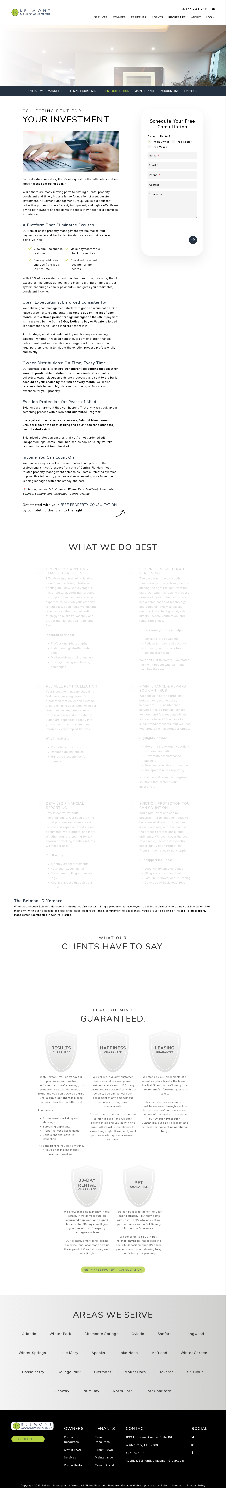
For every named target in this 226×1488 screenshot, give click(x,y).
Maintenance (145, 91)
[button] (211, 9)
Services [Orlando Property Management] (101, 17)
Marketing (56, 91)
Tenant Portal (104, 1465)
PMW (164, 1485)
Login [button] (210, 17)
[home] (31, 12)
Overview (35, 91)
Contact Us (28, 1439)
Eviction (190, 91)
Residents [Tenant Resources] (138, 17)
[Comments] (172, 204)
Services (70, 1457)
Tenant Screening (84, 91)
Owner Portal (73, 1465)
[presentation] (173, 226)
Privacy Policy (196, 1485)
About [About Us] (196, 17)
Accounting (169, 91)
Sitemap (177, 1485)
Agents (157, 17)
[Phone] (172, 175)
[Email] (172, 165)
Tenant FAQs (104, 1449)
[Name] (172, 155)
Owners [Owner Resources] (119, 17)
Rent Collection (116, 91)
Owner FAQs (73, 1449)
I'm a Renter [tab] (184, 141)
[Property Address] (100, 65)
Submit (164, 64)
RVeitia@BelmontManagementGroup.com (155, 1460)
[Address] (172, 184)
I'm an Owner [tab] (160, 141)
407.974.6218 (191, 9)
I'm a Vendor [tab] (160, 146)
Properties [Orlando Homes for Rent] (177, 17)
